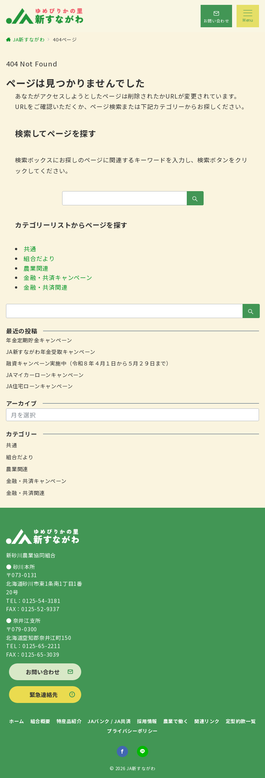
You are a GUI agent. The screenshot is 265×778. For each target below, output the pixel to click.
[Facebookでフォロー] (122, 751)
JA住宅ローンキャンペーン (39, 386)
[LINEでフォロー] (142, 751)
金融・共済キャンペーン (58, 277)
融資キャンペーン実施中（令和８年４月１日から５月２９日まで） (89, 363)
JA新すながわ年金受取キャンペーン (50, 351)
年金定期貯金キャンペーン (39, 340)
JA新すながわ (141, 768)
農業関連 (36, 268)
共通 (30, 248)
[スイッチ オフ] (216, 16)
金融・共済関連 (46, 287)
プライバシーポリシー (132, 730)
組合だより (39, 258)
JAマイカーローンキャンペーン (45, 375)
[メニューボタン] (248, 16)
